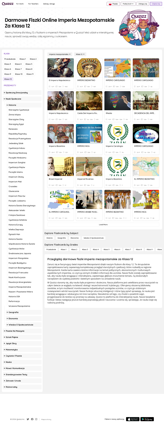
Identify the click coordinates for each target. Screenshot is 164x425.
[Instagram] (36, 419)
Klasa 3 (7, 64)
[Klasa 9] (150, 249)
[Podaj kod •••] (128, 4)
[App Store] (132, 419)
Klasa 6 (7, 69)
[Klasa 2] (74, 249)
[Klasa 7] (128, 249)
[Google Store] (147, 419)
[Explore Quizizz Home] (7, 3)
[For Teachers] (33, 4)
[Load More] (103, 224)
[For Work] (19, 4)
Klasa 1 (23, 59)
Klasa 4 (18, 64)
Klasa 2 (33, 59)
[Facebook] (32, 419)
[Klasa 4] (96, 249)
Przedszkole (10, 59)
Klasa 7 (18, 69)
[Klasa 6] (117, 249)
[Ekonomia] (75, 238)
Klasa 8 (29, 69)
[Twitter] (28, 419)
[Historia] (49, 238)
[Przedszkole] (51, 249)
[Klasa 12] (80, 54)
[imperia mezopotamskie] (59, 54)
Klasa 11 (30, 74)
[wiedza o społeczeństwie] (94, 238)
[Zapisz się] (156, 4)
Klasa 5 (29, 64)
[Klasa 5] (106, 249)
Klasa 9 (7, 74)
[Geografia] (62, 238)
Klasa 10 (18, 74)
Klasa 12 (8, 79)
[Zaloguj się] (142, 4)
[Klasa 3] (85, 249)
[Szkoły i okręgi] (49, 4)
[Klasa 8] (139, 249)
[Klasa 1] (63, 249)
